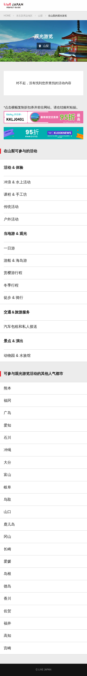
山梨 (40, 15)
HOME (7, 15)
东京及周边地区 (24, 15)
